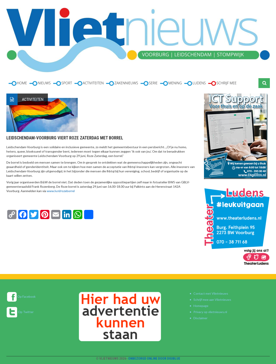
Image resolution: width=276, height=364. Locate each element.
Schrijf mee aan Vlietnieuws (212, 299)
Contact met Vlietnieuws (210, 293)
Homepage (200, 306)
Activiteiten (32, 99)
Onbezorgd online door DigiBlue (154, 358)
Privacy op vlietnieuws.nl (210, 312)
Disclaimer (200, 318)
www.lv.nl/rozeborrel (61, 191)
